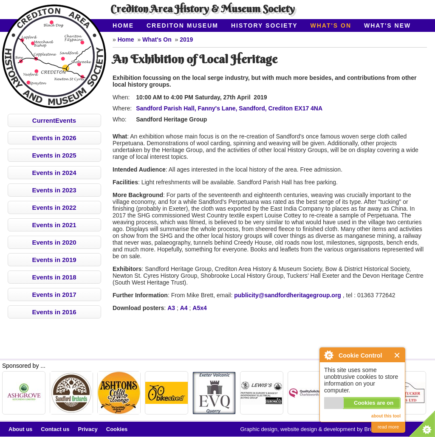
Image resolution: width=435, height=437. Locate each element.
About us (20, 429)
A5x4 (199, 307)
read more (388, 426)
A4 (184, 307)
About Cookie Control (328, 355)
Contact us (55, 429)
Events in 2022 (54, 207)
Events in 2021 (54, 224)
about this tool (386, 416)
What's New (387, 25)
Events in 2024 (54, 172)
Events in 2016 (54, 312)
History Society (264, 25)
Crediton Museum (182, 25)
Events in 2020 (54, 242)
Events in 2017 (54, 294)
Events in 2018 (54, 277)
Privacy (88, 429)
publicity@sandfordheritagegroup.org (287, 295)
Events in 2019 (54, 259)
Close (397, 355)
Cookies (117, 429)
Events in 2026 (54, 137)
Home (123, 25)
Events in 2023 (54, 190)
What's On (331, 25)
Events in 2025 (54, 155)
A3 (171, 307)
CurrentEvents (54, 120)
